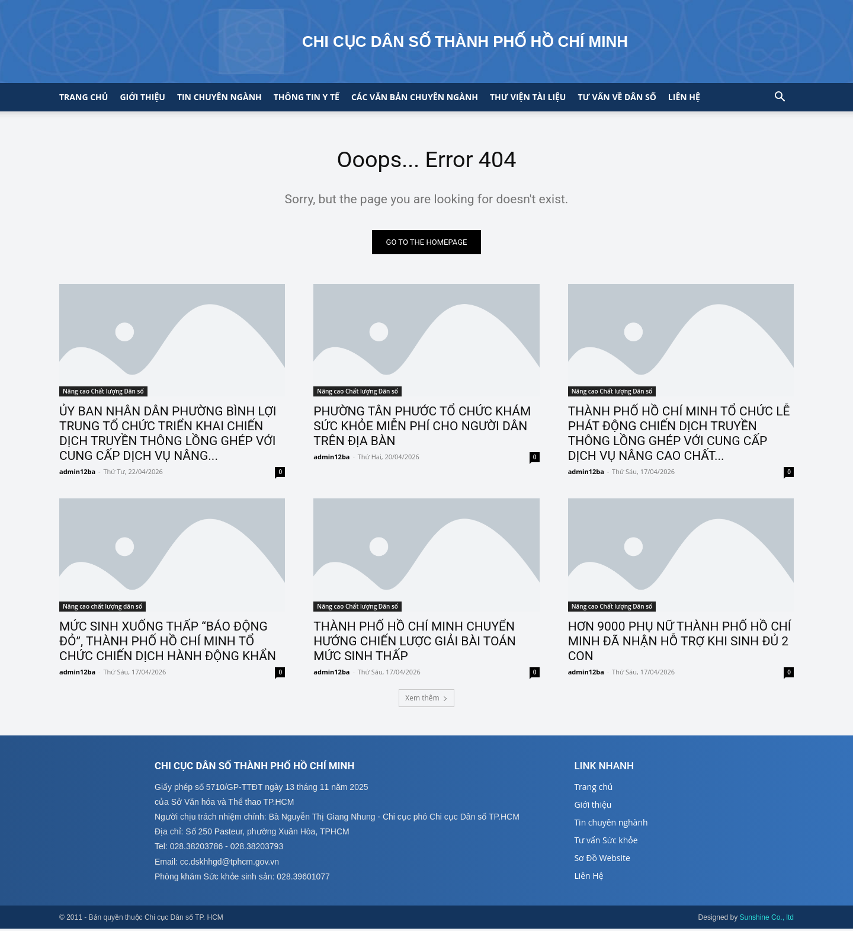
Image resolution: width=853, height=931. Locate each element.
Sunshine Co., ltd (767, 920)
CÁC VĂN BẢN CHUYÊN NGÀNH (414, 97)
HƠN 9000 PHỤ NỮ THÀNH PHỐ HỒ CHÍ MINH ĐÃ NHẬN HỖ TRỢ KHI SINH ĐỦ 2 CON (679, 643)
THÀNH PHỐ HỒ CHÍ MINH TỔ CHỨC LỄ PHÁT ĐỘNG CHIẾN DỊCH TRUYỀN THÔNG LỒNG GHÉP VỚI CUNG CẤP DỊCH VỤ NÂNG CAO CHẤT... (679, 436)
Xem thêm (426, 700)
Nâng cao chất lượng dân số (102, 608)
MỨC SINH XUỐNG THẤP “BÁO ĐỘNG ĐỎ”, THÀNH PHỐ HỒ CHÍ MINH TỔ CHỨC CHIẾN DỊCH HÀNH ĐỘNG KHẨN (167, 643)
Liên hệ (684, 97)
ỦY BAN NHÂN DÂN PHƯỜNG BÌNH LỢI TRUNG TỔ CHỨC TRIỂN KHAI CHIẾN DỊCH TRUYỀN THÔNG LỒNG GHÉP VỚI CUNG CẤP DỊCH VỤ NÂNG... (167, 436)
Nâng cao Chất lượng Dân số (103, 393)
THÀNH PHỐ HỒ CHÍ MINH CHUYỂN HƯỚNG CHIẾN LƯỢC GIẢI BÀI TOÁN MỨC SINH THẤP (414, 643)
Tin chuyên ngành (219, 97)
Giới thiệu (142, 97)
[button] (779, 98)
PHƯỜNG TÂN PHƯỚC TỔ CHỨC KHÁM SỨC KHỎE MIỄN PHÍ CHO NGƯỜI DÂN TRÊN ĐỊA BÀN (422, 428)
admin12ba (77, 473)
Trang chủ (83, 97)
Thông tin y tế (306, 97)
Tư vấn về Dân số (617, 97)
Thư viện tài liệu (528, 97)
